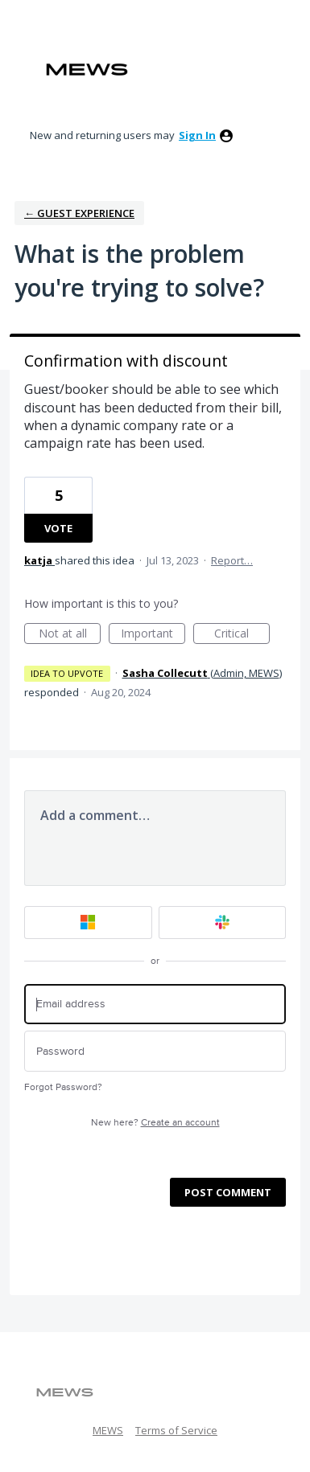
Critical (242, 634)
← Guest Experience (79, 213)
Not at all (70, 634)
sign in (197, 135)
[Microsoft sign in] (88, 922)
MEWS (108, 1430)
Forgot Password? (63, 1087)
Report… (232, 560)
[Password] (155, 1051)
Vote (58, 528)
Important (153, 634)
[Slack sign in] (223, 922)
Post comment (227, 1192)
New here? (155, 1123)
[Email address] (155, 1004)
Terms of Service (176, 1430)
